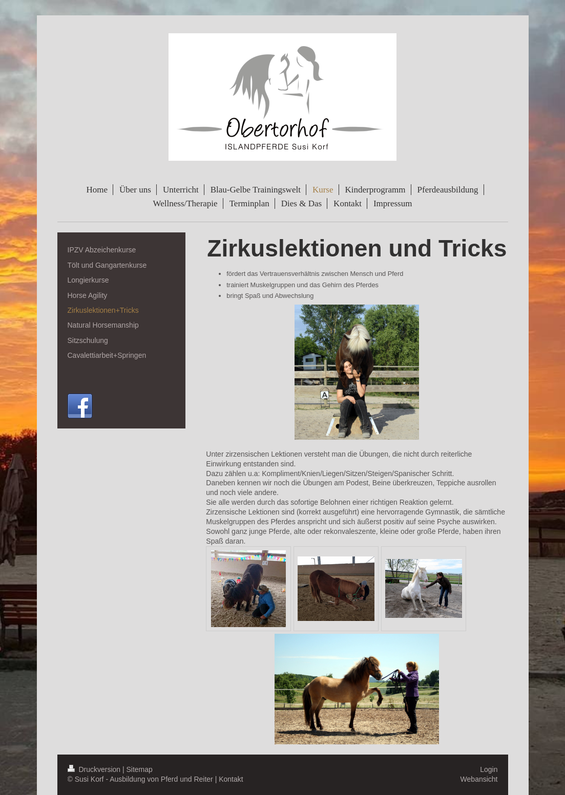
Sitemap (140, 769)
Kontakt (231, 779)
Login (488, 769)
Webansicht (479, 779)
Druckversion (95, 769)
